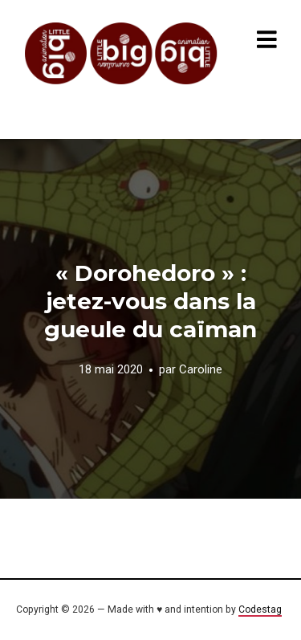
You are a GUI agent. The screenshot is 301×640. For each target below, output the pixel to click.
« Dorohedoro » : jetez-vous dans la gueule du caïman (150, 301)
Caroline (200, 370)
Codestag (260, 609)
